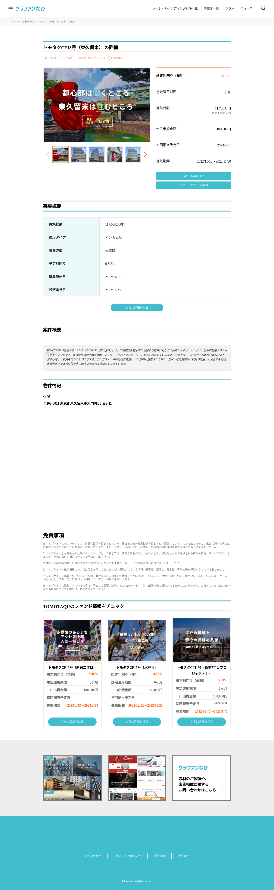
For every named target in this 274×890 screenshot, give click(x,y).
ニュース (247, 8)
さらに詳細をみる (137, 307)
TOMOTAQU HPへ (193, 176)
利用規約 (159, 856)
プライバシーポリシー (127, 856)
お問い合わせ (93, 856)
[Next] (145, 154)
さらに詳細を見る (72, 721)
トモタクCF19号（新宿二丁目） (72, 668)
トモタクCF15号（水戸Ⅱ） (137, 668)
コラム (229, 8)
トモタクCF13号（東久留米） (53, 21)
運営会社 (183, 856)
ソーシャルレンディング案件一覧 (175, 8)
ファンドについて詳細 (194, 185)
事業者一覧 (211, 8)
